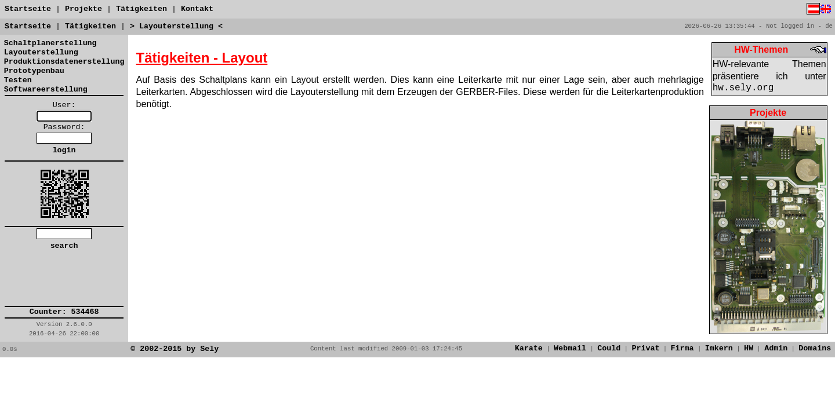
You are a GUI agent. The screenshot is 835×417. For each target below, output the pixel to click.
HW (748, 348)
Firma (682, 348)
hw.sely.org (743, 88)
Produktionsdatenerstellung (64, 61)
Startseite (28, 9)
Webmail (570, 348)
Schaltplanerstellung (50, 43)
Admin (775, 348)
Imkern (719, 348)
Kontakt (197, 9)
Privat (645, 348)
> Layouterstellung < (176, 26)
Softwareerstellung (46, 89)
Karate (529, 348)
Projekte (83, 9)
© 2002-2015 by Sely (174, 349)
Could (608, 348)
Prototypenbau (34, 71)
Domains (814, 348)
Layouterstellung (41, 52)
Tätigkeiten (141, 9)
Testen (18, 80)
